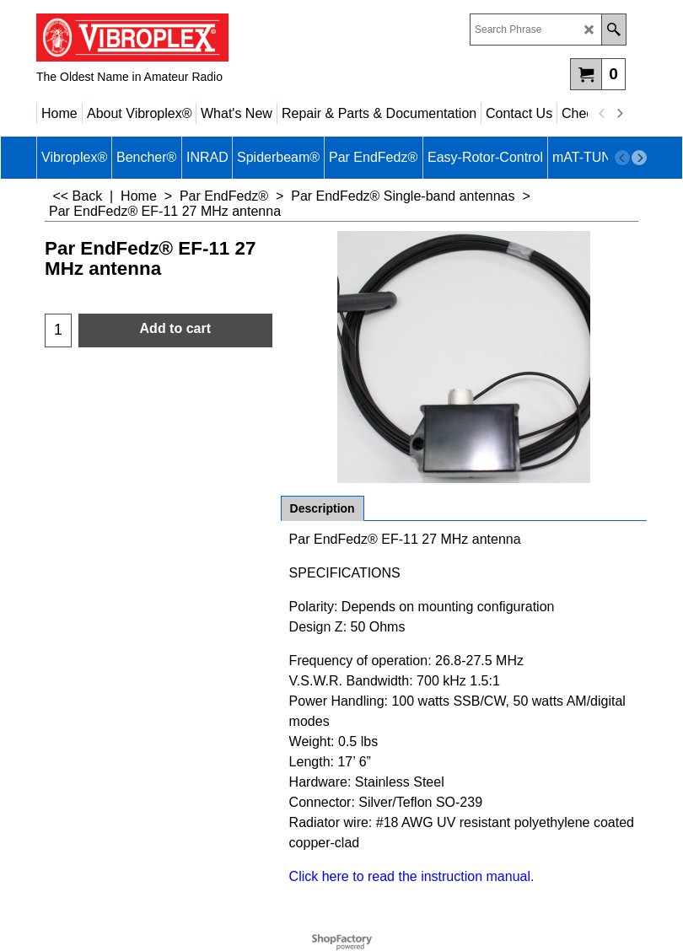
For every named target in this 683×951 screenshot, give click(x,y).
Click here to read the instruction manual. (412, 876)
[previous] (602, 113)
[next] (619, 113)
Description (322, 508)
